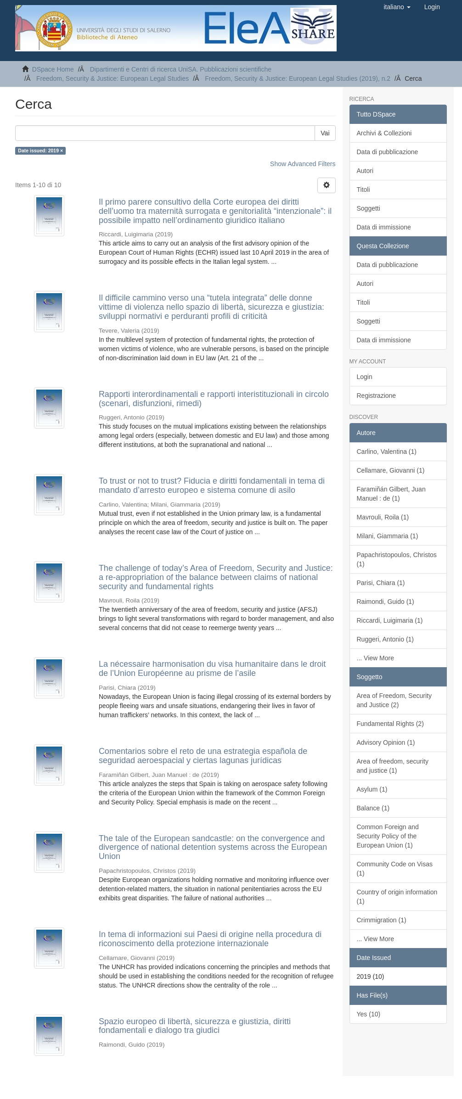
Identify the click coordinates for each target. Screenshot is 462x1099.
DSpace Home (53, 69)
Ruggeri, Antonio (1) (385, 639)
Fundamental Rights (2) (390, 723)
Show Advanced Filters (302, 163)
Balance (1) (373, 808)
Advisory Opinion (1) (386, 742)
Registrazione (376, 395)
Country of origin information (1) (397, 896)
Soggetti (368, 208)
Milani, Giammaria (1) (387, 536)
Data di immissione (384, 227)
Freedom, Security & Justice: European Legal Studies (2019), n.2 (297, 78)
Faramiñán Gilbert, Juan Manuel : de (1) (391, 493)
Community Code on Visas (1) (395, 868)
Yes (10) (369, 1014)
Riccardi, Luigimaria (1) (390, 620)
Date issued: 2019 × (40, 150)
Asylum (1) (372, 789)
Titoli (363, 189)
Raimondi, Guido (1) (385, 601)
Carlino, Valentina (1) (387, 451)
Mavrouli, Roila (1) (383, 517)
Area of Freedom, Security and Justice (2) (394, 700)
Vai (325, 133)
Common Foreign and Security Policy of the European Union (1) (388, 836)
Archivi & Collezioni (384, 133)
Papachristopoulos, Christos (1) (397, 559)
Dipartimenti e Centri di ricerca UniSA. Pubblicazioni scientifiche (180, 69)
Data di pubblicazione (387, 152)
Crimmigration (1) (381, 920)
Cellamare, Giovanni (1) (391, 470)
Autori (365, 170)
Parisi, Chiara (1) (381, 582)
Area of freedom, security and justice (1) (392, 766)
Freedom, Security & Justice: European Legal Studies (112, 78)
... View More (375, 658)
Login (364, 376)
